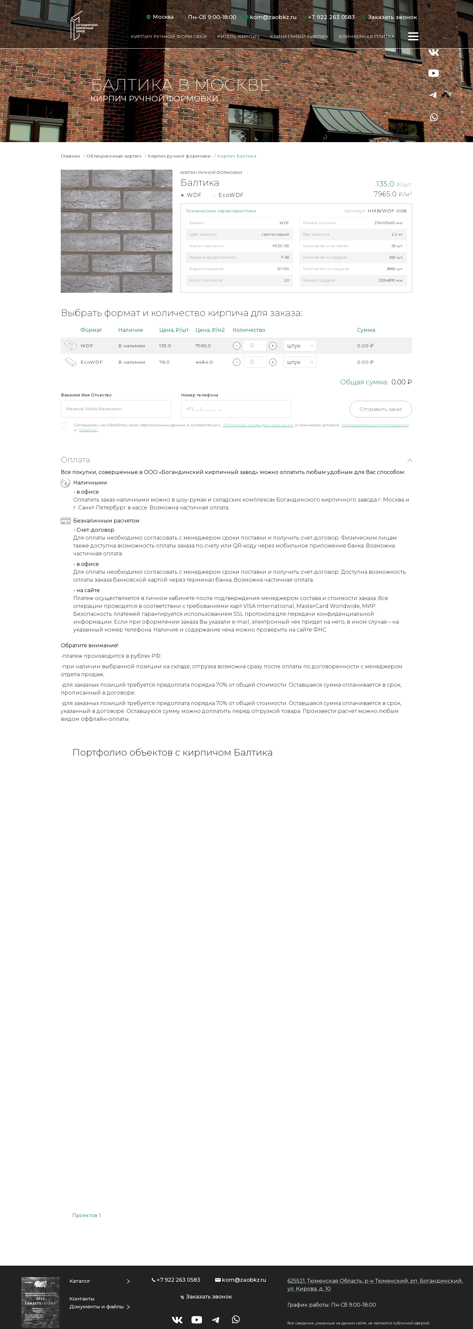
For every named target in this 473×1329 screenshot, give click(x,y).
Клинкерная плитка (367, 36)
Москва (163, 17)
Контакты (82, 1274)
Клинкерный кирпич (299, 36)
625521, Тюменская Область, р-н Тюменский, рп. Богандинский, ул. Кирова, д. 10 (375, 1260)
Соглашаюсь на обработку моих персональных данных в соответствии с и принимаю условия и (241, 427)
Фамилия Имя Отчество (86, 395)
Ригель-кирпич (238, 36)
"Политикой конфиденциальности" (258, 424)
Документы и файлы (97, 1281)
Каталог (79, 1256)
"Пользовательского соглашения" (375, 424)
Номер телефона (199, 395)
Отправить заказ (381, 409)
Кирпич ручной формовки (169, 36)
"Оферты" (88, 429)
